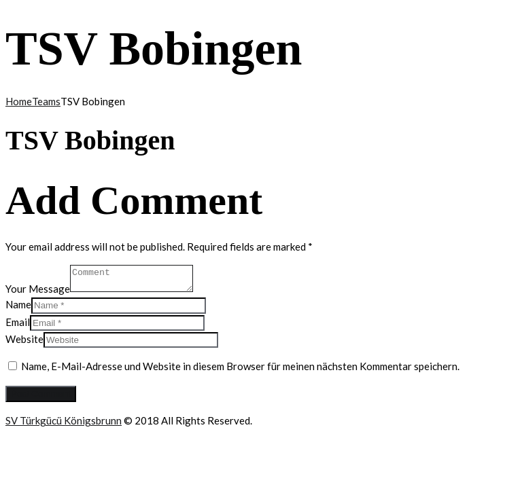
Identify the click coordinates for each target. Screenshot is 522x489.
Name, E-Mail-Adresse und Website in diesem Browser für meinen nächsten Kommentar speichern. (240, 366)
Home (18, 101)
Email (17, 322)
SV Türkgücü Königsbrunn (63, 420)
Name (18, 304)
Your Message (37, 288)
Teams (46, 101)
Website (24, 339)
